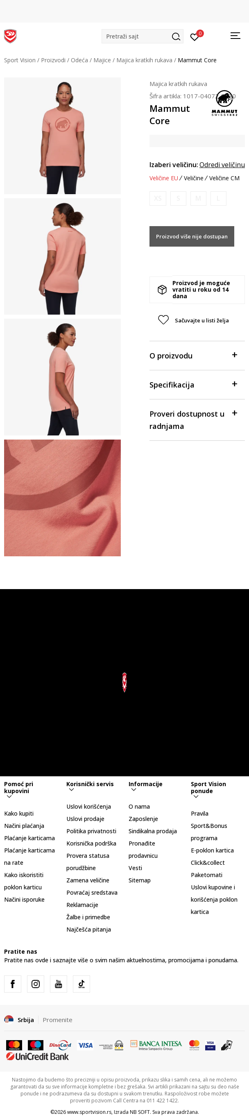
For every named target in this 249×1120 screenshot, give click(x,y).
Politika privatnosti (91, 831)
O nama (139, 806)
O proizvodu (193, 354)
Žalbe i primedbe (88, 917)
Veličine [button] (194, 178)
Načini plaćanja (24, 826)
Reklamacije (82, 905)
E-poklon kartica (212, 850)
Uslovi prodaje (85, 819)
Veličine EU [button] (163, 178)
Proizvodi (53, 60)
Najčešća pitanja (88, 929)
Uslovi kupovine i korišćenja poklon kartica (214, 899)
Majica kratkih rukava (144, 60)
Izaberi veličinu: (173, 164)
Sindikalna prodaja (153, 831)
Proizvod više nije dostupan (192, 236)
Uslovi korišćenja (88, 806)
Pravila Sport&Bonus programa (209, 825)
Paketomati (206, 875)
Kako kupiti (19, 813)
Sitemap (140, 880)
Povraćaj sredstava (92, 892)
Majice (102, 60)
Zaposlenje (143, 819)
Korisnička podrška (91, 843)
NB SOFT (140, 1112)
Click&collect (208, 862)
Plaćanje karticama (29, 838)
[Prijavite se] (195, 36)
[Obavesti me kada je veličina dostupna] (157, 198)
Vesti (135, 868)
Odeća (79, 60)
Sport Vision (20, 60)
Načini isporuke (24, 899)
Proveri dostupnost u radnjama (193, 419)
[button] (142, 36)
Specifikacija (193, 384)
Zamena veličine (87, 880)
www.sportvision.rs (89, 1112)
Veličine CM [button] (224, 178)
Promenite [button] (57, 1020)
